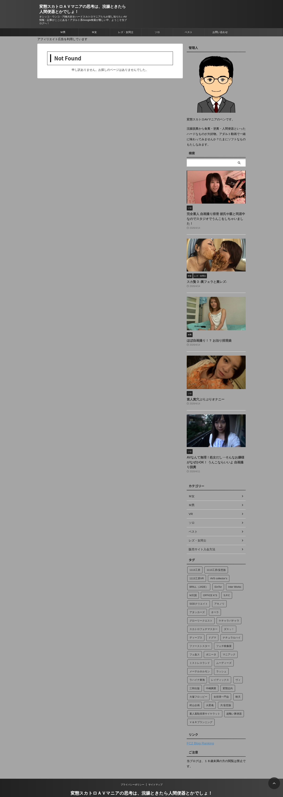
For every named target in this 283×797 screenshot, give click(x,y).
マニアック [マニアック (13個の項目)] (229, 642)
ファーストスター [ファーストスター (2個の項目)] (199, 633)
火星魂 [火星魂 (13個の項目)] (210, 692)
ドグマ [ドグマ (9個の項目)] (212, 625)
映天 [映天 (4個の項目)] (238, 684)
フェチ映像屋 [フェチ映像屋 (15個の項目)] (224, 633)
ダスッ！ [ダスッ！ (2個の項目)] (229, 616)
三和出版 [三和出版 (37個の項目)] (194, 675)
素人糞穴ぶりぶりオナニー (203, 392)
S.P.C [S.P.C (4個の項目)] (226, 582)
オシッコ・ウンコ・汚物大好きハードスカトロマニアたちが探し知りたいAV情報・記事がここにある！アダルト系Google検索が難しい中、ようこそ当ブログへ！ (141, 786)
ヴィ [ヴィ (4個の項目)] (238, 667)
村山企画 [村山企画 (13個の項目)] (194, 692)
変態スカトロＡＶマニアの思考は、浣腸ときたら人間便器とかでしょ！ (141, 780)
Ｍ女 (94, 32)
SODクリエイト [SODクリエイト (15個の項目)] (198, 591)
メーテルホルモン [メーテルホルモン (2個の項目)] (199, 659)
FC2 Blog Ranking (199, 730)
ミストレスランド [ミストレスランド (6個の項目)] (199, 650)
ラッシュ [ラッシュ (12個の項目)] (221, 659)
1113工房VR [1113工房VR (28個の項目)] (196, 566)
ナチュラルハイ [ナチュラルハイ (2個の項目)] (232, 625)
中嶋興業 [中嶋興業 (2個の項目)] (211, 675)
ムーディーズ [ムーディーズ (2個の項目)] (224, 650)
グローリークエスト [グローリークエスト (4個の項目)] (200, 608)
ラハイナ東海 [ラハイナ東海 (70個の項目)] (197, 667)
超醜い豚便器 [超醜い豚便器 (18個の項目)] (234, 701)
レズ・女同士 (125, 32)
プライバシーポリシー (132, 771)
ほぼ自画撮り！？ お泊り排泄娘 (206, 334)
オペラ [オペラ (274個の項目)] (215, 599)
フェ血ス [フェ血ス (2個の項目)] (194, 642)
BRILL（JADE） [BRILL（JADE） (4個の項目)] (198, 574)
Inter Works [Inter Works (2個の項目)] (234, 574)
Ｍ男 (62, 32)
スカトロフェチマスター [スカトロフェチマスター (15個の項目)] (203, 616)
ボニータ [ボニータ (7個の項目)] (211, 642)
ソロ (157, 32)
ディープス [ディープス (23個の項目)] (195, 625)
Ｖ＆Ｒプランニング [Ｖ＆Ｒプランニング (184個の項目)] (200, 709)
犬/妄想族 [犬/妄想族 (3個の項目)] (225, 692)
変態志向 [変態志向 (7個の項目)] (228, 675)
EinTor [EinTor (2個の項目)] (218, 574)
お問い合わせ (220, 32)
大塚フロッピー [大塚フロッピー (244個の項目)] (198, 684)
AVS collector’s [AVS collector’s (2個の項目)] (218, 566)
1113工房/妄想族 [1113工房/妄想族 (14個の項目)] (216, 557)
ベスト (188, 32)
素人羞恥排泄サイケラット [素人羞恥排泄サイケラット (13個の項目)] (204, 701)
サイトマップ (155, 771)
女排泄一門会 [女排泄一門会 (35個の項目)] (221, 684)
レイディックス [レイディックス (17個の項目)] (220, 667)
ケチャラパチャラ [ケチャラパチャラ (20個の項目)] (229, 608)
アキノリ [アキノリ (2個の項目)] (219, 591)
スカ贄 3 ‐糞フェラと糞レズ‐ (204, 276)
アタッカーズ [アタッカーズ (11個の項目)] (197, 599)
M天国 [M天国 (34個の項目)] (193, 582)
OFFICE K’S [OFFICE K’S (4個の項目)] (210, 582)
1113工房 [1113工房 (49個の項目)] (194, 557)
